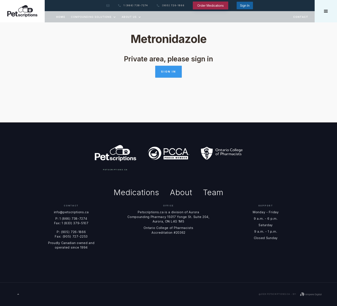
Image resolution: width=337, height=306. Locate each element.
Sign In (245, 5)
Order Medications (210, 5)
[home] (22, 11)
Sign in (168, 72)
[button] (93, 16)
